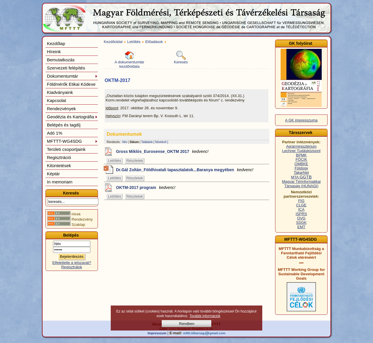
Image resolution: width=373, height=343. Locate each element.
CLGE (301, 205)
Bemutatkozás (61, 59)
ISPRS (301, 214)
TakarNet (301, 172)
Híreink (54, 51)
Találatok (146, 142)
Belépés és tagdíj (63, 124)
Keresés (181, 57)
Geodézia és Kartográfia (72, 116)
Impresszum (157, 333)
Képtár (53, 173)
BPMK (301, 155)
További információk (204, 316)
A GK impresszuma (301, 120)
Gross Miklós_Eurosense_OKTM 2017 (162, 151)
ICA (301, 209)
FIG (301, 201)
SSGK (301, 222)
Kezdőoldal (113, 42)
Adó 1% (54, 133)
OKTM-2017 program (145, 187)
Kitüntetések (59, 165)
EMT (301, 227)
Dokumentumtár (72, 76)
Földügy (301, 168)
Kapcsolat (56, 100)
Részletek (134, 160)
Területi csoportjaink (66, 149)
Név (124, 142)
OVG (301, 218)
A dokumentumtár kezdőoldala (129, 60)
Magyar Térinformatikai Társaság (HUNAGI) (301, 183)
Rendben (187, 323)
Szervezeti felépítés (66, 67)
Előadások (154, 42)
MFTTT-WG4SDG (72, 141)
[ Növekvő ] (161, 142)
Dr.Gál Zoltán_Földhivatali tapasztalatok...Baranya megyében (184, 169)
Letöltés (134, 42)
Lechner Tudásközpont (301, 151)
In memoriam (60, 181)
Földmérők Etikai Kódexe (71, 84)
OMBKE (301, 164)
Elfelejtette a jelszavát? (71, 262)
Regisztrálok (71, 267)
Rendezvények (61, 108)
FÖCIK (301, 159)
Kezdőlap (56, 43)
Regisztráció (59, 157)
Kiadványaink (60, 92)
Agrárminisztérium (301, 146)
